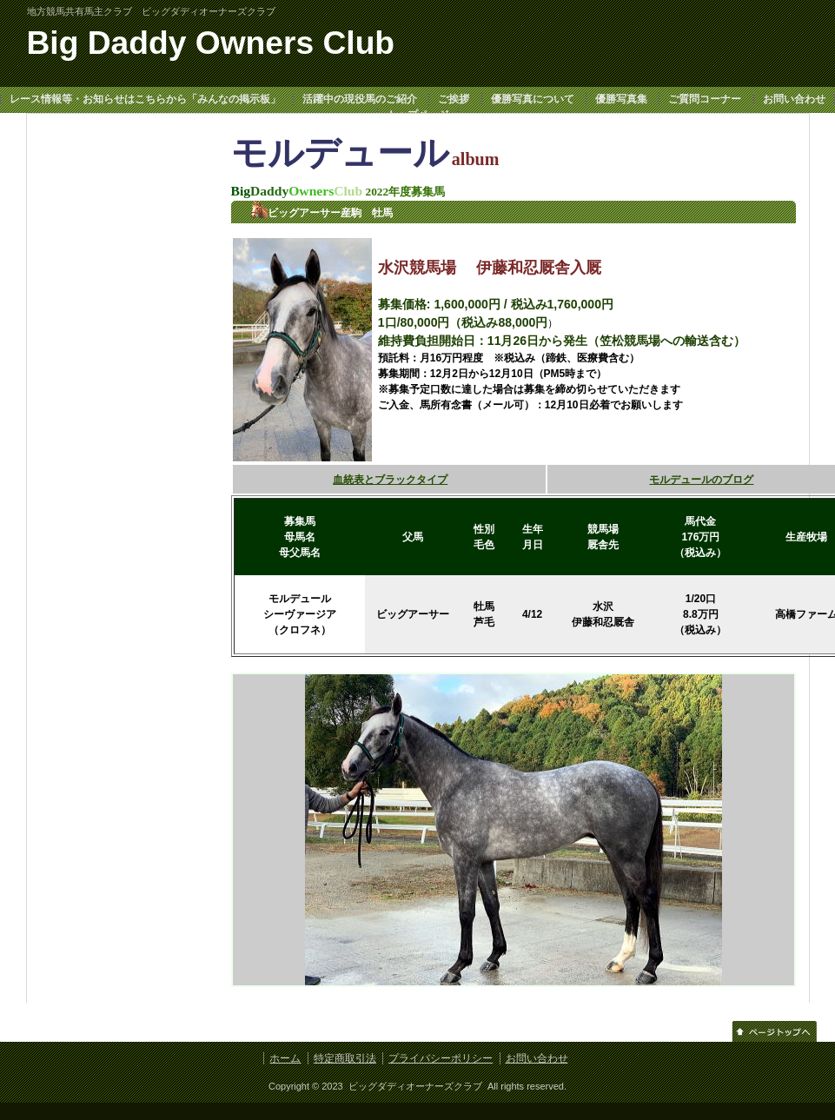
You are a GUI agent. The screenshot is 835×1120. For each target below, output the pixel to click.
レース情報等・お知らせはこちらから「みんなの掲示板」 (145, 99)
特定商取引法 (345, 1058)
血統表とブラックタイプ (390, 480)
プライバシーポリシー (440, 1058)
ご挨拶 (453, 99)
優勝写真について (532, 99)
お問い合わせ (794, 99)
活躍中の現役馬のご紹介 (359, 99)
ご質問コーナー (704, 99)
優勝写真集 (621, 99)
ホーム (285, 1058)
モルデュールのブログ (701, 480)
